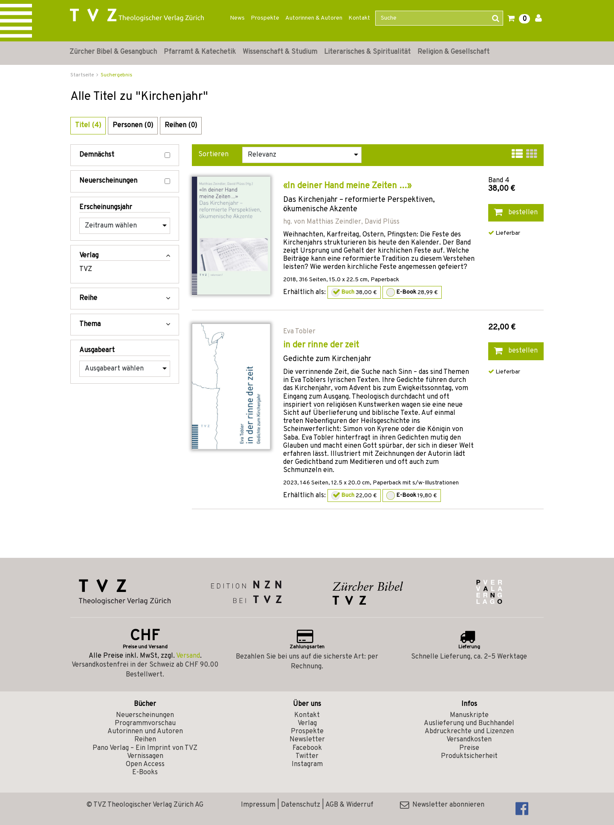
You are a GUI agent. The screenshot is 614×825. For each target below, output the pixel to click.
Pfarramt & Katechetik (200, 52)
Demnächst (124, 155)
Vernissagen (145, 756)
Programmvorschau (145, 723)
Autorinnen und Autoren (145, 731)
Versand (188, 656)
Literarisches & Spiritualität (367, 52)
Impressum (258, 805)
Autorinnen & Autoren (313, 18)
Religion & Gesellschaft (453, 52)
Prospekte (265, 18)
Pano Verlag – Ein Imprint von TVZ (145, 748)
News (237, 18)
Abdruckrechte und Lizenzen (469, 731)
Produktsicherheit (469, 756)
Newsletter (307, 739)
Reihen (145, 739)
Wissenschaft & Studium (280, 52)
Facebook (307, 748)
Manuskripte (469, 715)
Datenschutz (300, 805)
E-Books (145, 772)
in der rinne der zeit (321, 345)
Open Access (145, 764)
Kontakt (359, 18)
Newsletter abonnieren (442, 805)
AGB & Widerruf (349, 805)
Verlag (307, 723)
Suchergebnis (116, 75)
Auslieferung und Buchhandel (469, 723)
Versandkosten (469, 739)
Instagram (307, 764)
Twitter (307, 756)
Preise (469, 748)
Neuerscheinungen (124, 181)
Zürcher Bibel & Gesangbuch (113, 52)
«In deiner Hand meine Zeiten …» (347, 186)
